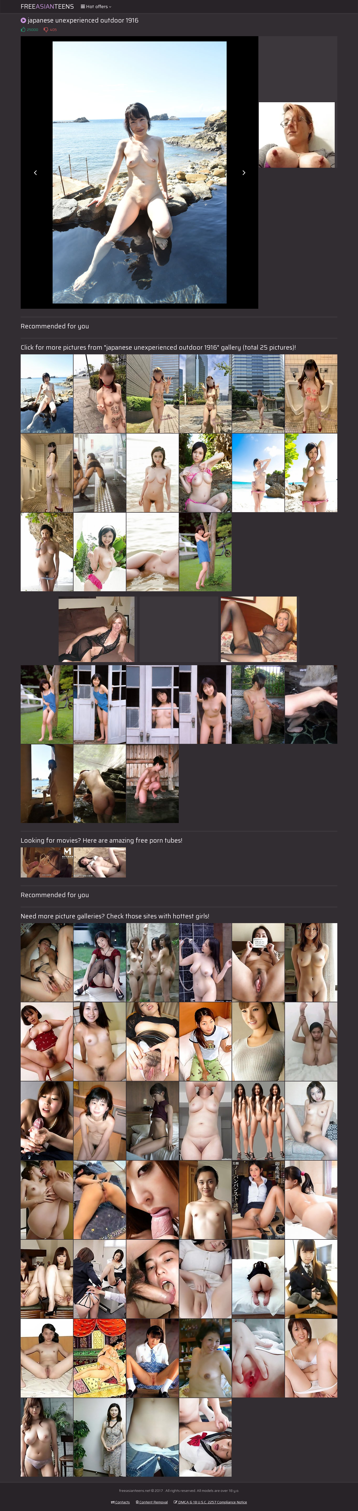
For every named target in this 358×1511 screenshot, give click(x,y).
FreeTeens (47, 7)
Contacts (120, 1502)
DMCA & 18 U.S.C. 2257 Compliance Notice (210, 1502)
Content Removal (152, 1502)
